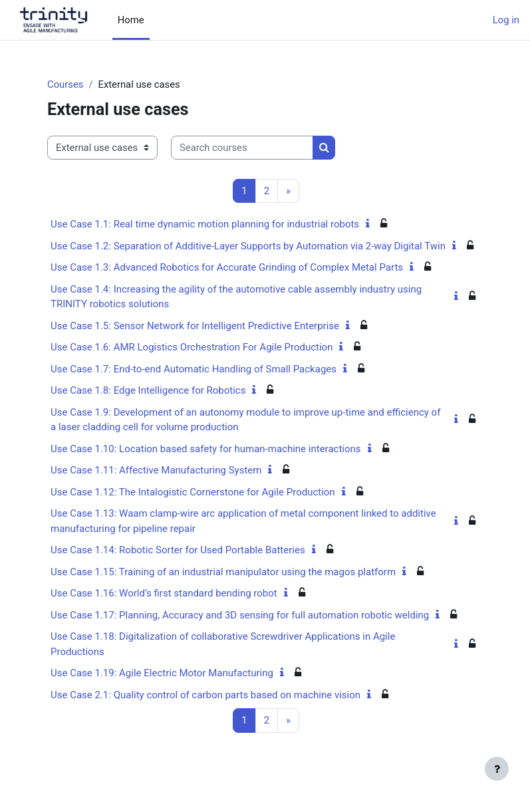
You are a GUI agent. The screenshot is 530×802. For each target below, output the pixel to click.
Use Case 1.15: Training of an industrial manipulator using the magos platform (223, 572)
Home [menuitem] (131, 20)
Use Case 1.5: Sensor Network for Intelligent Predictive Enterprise (195, 326)
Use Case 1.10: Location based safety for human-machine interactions (206, 449)
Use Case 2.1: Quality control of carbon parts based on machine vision (205, 695)
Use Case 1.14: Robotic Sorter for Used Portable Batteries (178, 550)
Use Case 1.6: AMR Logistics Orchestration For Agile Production (191, 347)
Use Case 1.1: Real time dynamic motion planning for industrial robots (205, 224)
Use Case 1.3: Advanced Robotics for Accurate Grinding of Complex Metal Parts (227, 267)
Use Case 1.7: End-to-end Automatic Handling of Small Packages (193, 369)
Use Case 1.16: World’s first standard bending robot (164, 593)
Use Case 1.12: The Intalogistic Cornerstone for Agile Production (193, 492)
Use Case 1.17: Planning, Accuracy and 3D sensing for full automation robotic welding (240, 615)
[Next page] (288, 191)
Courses (65, 84)
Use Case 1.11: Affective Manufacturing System (156, 470)
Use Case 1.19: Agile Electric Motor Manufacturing (162, 673)
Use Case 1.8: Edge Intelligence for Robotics (148, 390)
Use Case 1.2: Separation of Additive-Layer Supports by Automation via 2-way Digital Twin (248, 246)
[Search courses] (242, 148)
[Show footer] (497, 769)
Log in (506, 20)
